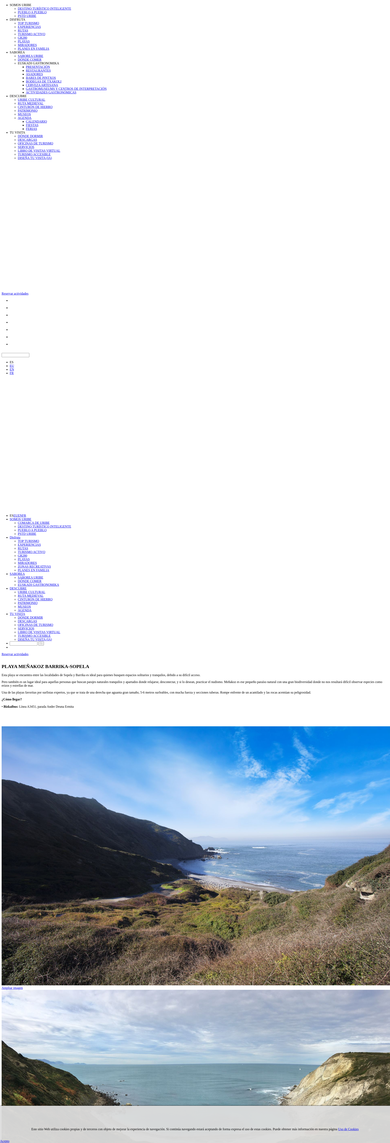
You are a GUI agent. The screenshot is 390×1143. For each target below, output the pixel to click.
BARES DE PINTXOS (41, 78)
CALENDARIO (36, 121)
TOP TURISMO (28, 23)
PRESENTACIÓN (38, 67)
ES (12, 362)
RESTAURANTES (38, 70)
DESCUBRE (18, 96)
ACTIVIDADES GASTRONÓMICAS (51, 92)
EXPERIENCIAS (29, 27)
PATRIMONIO (27, 110)
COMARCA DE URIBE (34, 523)
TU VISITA (17, 132)
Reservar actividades (15, 293)
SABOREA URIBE (30, 56)
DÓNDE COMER (29, 59)
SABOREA (17, 52)
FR (12, 373)
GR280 (22, 37)
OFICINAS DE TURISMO (35, 143)
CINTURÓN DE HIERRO (35, 107)
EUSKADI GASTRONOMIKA (38, 63)
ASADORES (34, 74)
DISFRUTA (17, 19)
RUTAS (23, 30)
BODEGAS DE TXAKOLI (43, 81)
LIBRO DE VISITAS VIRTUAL (39, 150)
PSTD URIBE (27, 16)
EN (12, 369)
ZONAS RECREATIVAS (34, 566)
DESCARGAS (27, 139)
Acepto (4, 1141)
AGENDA (25, 118)
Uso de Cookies (348, 1129)
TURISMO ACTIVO (31, 34)
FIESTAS (32, 125)
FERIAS (31, 129)
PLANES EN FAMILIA (33, 48)
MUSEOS (24, 114)
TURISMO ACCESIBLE (34, 154)
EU (12, 366)
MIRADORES (27, 45)
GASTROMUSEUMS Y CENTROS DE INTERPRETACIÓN (66, 88)
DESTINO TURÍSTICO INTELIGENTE (44, 8)
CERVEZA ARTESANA (42, 85)
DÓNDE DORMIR (30, 136)
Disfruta (15, 537)
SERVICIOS (26, 147)
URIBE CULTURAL (31, 99)
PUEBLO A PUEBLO (32, 12)
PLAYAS (24, 41)
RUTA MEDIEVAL (30, 103)
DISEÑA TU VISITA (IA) (35, 158)
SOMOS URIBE (20, 5)
